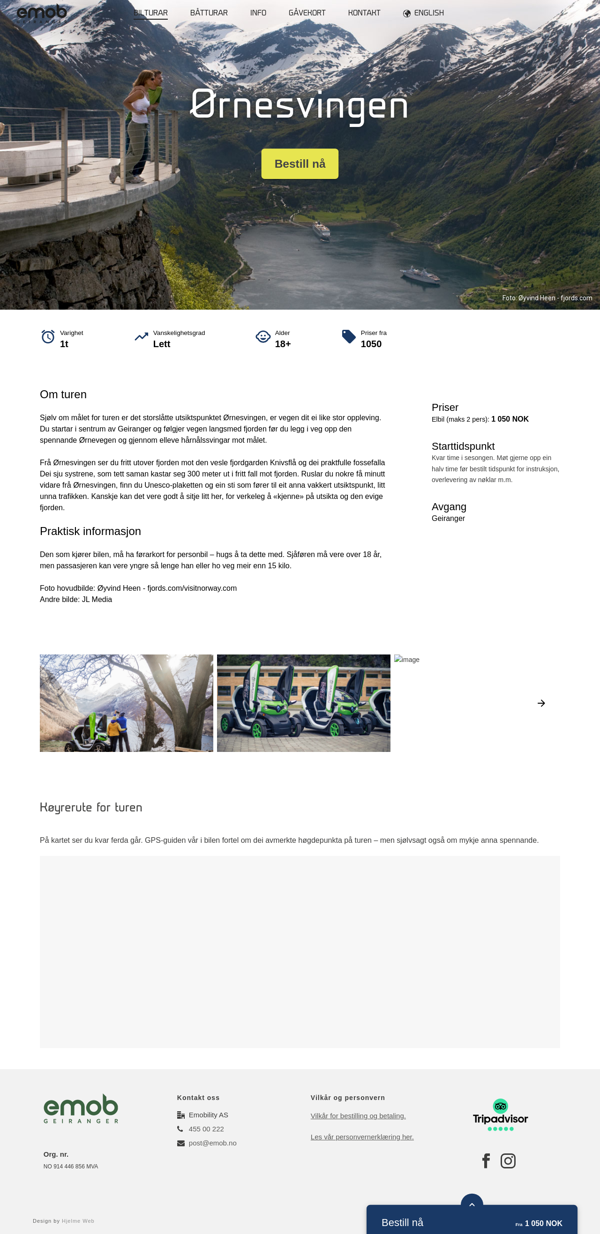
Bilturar (151, 13)
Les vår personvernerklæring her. (362, 1137)
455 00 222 (206, 1129)
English (423, 13)
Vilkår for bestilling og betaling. (358, 1116)
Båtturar (209, 13)
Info (258, 13)
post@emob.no (213, 1143)
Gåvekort (307, 13)
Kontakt (364, 13)
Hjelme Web (78, 1221)
